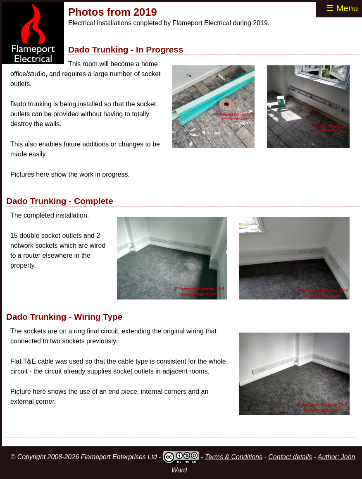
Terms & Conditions (233, 456)
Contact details (290, 456)
